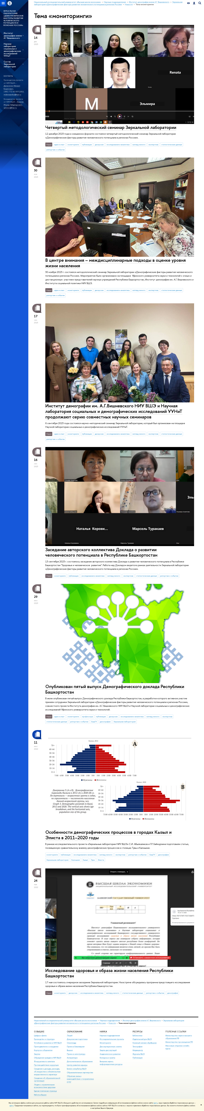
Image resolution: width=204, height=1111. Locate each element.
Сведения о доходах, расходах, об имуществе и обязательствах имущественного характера (47, 1072)
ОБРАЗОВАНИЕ (74, 1031)
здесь (156, 1103)
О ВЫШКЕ (39, 1031)
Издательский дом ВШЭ (142, 1039)
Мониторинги (105, 1043)
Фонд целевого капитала (44, 1061)
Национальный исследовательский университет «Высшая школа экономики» (65, 1020)
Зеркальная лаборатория (125, 721)
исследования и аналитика (118, 144)
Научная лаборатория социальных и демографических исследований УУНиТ (12, 49)
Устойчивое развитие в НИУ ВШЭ (48, 1043)
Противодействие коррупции (46, 1065)
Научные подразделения (110, 1020)
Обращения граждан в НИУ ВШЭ (47, 1058)
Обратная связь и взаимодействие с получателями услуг (80, 1079)
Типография (137, 1046)
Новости (112, 1023)
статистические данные (171, 144)
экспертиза (153, 144)
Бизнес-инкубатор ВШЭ (76, 1069)
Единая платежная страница (45, 1091)
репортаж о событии (55, 149)
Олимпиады (71, 1043)
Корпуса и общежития (43, 1050)
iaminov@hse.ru (10, 107)
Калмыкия (75, 860)
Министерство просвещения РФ (179, 1042)
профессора (87, 716)
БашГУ (94, 721)
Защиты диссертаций (108, 1050)
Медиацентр (138, 1050)
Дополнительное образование (80, 1061)
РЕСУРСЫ (137, 1031)
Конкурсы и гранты (107, 1058)
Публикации (138, 1058)
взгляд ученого (139, 144)
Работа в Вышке (40, 1095)
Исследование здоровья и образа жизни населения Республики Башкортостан (109, 973)
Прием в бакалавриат (76, 1046)
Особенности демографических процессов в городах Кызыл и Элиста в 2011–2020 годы (108, 835)
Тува (93, 860)
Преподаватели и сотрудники (46, 1046)
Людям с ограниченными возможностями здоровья (44, 1086)
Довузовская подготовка (77, 1039)
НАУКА (103, 1031)
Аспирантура (72, 1058)
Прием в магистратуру (76, 1054)
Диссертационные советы (111, 1046)
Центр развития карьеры (77, 1065)
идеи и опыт (59, 144)
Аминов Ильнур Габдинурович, (14, 103)
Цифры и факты (40, 1035)
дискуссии (99, 144)
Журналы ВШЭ (139, 1054)
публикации (87, 144)
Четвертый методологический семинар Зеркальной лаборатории (110, 127)
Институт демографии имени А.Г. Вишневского (13, 35)
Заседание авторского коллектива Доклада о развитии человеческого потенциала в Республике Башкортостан (101, 552)
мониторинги (73, 144)
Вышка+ (70, 1050)
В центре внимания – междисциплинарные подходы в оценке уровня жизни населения (115, 263)
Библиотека (137, 1035)
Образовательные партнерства (80, 1072)
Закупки (37, 1054)
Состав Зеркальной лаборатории (10, 64)
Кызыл (85, 860)
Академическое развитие (110, 1054)
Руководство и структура (44, 1039)
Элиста (101, 860)
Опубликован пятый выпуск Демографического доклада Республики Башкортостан (114, 689)
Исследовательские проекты (112, 1039)
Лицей (69, 1035)
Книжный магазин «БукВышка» (145, 1043)
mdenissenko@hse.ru (12, 94)
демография (105, 721)
